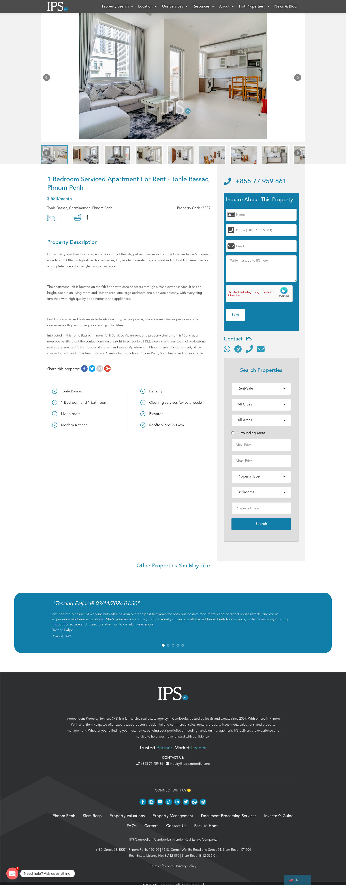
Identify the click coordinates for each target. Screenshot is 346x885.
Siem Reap (93, 724)
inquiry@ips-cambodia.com (188, 764)
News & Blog (285, 6)
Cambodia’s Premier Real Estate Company (185, 839)
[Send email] (261, 349)
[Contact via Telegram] (238, 349)
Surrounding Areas (248, 433)
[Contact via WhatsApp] (227, 349)
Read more (144, 624)
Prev (47, 78)
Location (148, 6)
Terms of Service (162, 866)
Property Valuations (127, 816)
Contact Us (176, 826)
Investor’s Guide (278, 816)
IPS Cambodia (139, 839)
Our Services (175, 6)
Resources (204, 6)
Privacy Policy (186, 866)
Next (298, 78)
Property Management (172, 816)
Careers (151, 826)
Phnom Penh (64, 816)
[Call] (249, 349)
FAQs (132, 826)
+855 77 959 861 (255, 181)
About (227, 6)
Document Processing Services (228, 816)
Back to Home (207, 826)
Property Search (118, 6)
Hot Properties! (254, 6)
